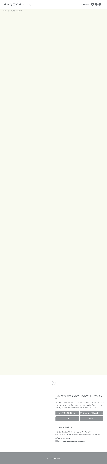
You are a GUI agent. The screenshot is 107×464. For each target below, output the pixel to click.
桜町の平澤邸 (11, 11)
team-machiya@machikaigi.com (70, 441)
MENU (85, 4)
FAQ (67, 418)
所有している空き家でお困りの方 (91, 413)
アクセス (91, 418)
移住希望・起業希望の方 (67, 413)
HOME (4, 11)
